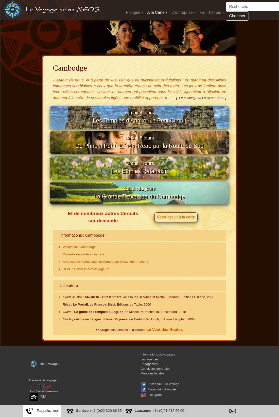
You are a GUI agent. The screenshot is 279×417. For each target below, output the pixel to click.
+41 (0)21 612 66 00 (159, 411)
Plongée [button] (133, 12)
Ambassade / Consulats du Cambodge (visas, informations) (106, 273)
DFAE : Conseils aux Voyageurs (86, 281)
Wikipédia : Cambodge (79, 259)
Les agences (150, 371)
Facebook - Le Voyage (163, 396)
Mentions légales (152, 385)
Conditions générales (155, 380)
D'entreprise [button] (182, 12)
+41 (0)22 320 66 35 (99, 411)
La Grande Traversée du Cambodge (139, 203)
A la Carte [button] (156, 12)
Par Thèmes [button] (210, 12)
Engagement (150, 375)
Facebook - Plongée (162, 401)
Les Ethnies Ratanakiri (139, 175)
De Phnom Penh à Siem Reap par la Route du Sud (139, 147)
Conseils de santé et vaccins (83, 266)
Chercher (237, 16)
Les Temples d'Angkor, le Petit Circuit (139, 118)
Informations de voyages (158, 366)
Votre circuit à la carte (176, 229)
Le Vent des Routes (164, 341)
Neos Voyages (44, 375)
